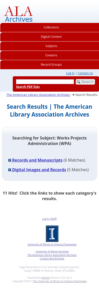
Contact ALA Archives (52, 258)
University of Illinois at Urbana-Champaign (51, 244)
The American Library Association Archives (52, 255)
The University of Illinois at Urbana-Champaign (60, 281)
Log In (70, 73)
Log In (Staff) (49, 219)
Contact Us (85, 73)
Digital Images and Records (37, 169)
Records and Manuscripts (35, 160)
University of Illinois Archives (52, 251)
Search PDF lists (28, 87)
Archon (46, 277)
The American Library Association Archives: (38, 94)
